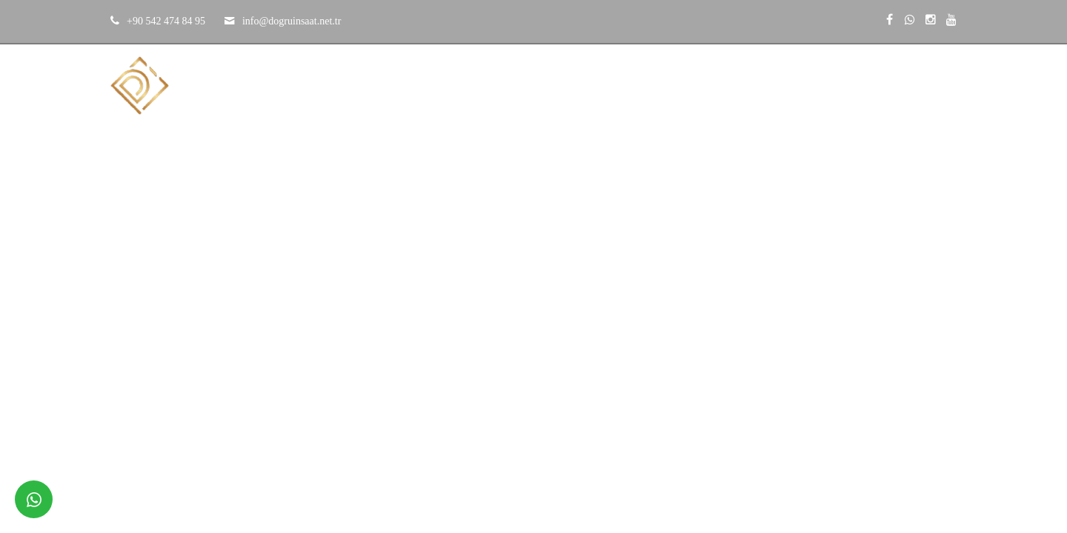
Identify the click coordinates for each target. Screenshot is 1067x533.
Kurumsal (540, 85)
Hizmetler (704, 85)
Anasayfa (455, 85)
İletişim (927, 85)
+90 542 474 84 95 (166, 21)
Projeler (622, 85)
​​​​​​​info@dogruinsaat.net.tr (291, 21)
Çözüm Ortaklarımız (819, 85)
